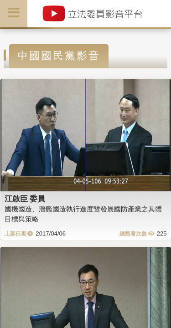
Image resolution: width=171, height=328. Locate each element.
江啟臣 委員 (25, 199)
